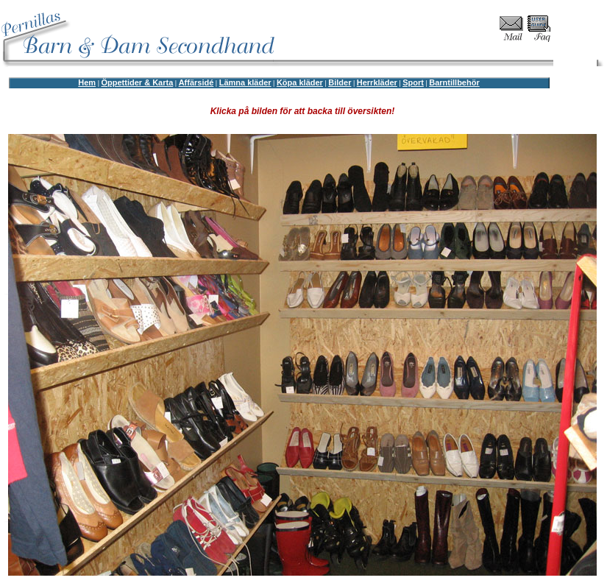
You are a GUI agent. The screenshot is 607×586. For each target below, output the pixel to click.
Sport (413, 82)
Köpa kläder (300, 82)
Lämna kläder (245, 82)
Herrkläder (377, 82)
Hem (87, 82)
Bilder (339, 82)
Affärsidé (196, 82)
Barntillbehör (454, 82)
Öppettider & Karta (137, 82)
